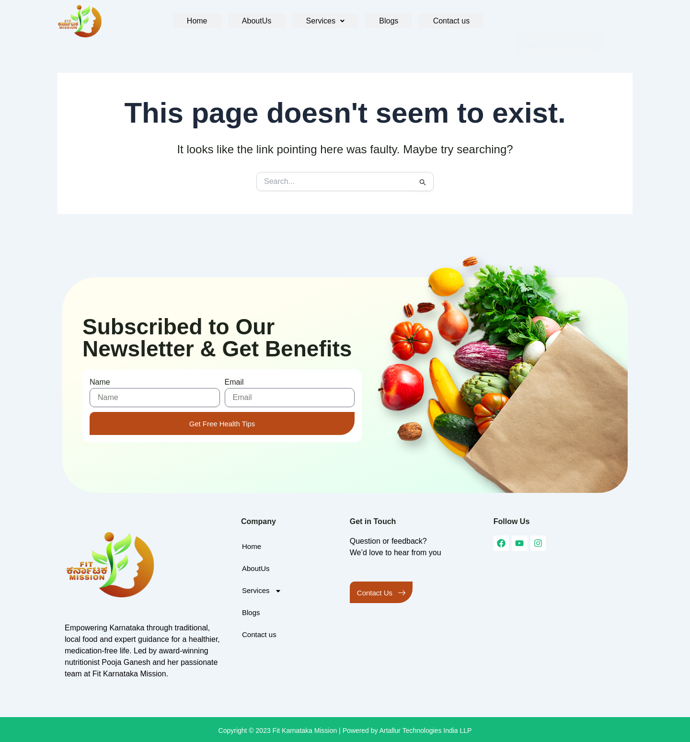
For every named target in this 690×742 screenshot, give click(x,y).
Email (234, 382)
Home (201, 21)
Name (100, 382)
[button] (325, 21)
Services (325, 21)
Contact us (445, 21)
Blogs (385, 21)
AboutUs (258, 21)
